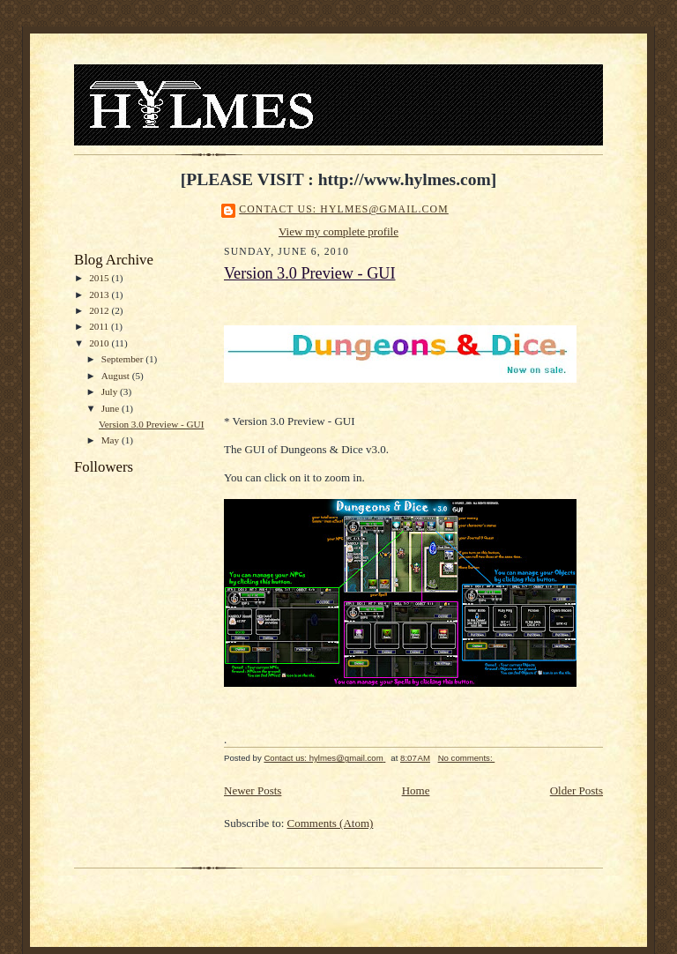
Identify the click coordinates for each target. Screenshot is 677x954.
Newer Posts (252, 790)
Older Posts (576, 790)
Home (416, 790)
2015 (100, 277)
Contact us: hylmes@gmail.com (344, 209)
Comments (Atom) (330, 823)
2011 (100, 326)
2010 (100, 343)
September (123, 359)
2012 (100, 310)
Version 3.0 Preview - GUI (151, 424)
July (110, 391)
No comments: (466, 758)
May (111, 440)
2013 (100, 294)
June (111, 408)
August (116, 375)
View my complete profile (338, 231)
